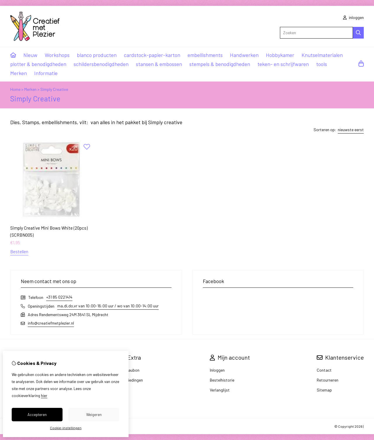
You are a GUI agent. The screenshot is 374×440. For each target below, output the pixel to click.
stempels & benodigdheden (219, 64)
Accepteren (37, 414)
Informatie (46, 73)
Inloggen (217, 370)
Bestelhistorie (222, 379)
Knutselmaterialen (322, 55)
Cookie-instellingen (66, 428)
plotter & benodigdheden (38, 64)
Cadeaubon (129, 370)
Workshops (57, 55)
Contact (324, 370)
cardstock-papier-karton (152, 55)
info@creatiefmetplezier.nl (51, 323)
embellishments (205, 55)
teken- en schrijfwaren (283, 64)
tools (321, 64)
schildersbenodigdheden (101, 64)
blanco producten (97, 55)
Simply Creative (54, 89)
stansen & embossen (159, 64)
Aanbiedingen (131, 379)
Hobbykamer (280, 55)
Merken (18, 73)
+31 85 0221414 (59, 297)
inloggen (353, 17)
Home (15, 89)
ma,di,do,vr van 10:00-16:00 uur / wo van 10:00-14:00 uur (108, 305)
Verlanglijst (220, 389)
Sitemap (324, 389)
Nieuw (30, 55)
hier (44, 395)
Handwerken (244, 55)
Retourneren (327, 379)
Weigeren (94, 414)
